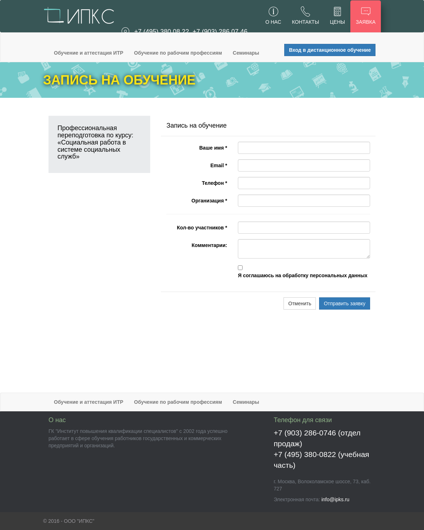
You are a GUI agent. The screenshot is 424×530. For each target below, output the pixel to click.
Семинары (246, 53)
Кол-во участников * (202, 227)
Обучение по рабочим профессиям (178, 53)
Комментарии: (209, 245)
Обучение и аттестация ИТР (88, 53)
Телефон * (214, 183)
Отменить (299, 303)
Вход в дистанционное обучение (330, 50)
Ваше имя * (213, 148)
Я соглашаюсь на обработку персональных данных (302, 275)
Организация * (209, 201)
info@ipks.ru (335, 499)
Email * (219, 165)
